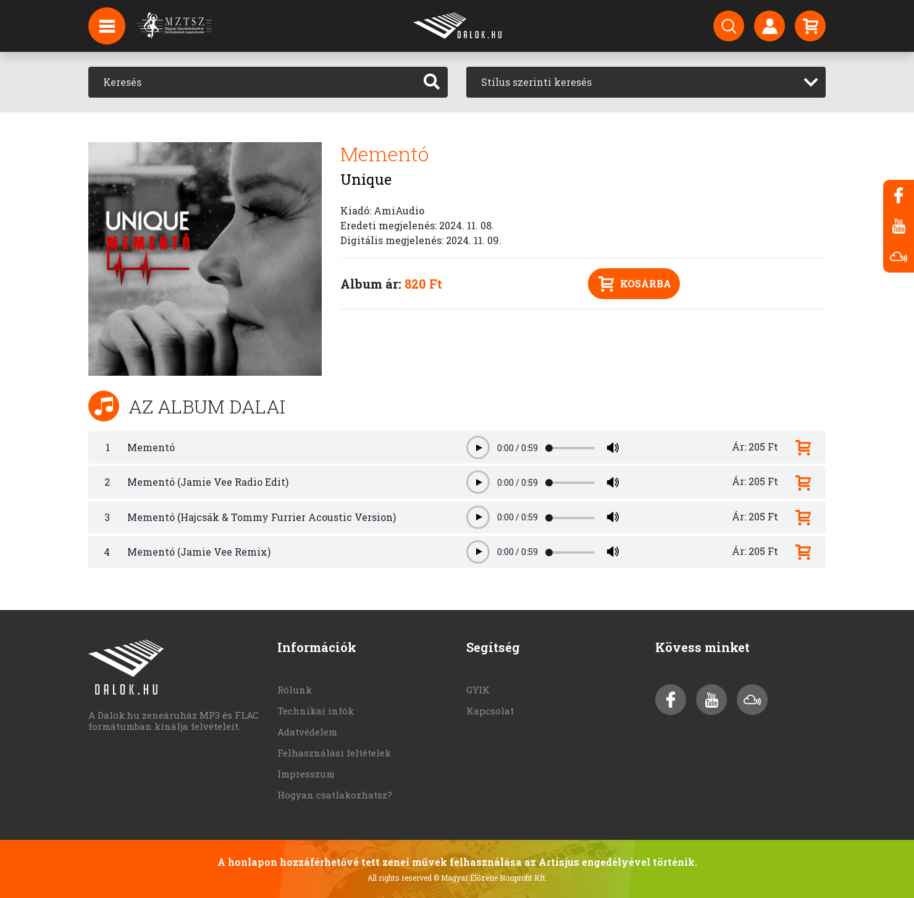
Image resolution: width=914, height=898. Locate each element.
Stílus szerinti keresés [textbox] (536, 81)
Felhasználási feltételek (334, 753)
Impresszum (306, 774)
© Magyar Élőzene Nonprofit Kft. (490, 878)
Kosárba (634, 284)
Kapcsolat (490, 711)
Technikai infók (315, 711)
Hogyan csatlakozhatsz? (334, 795)
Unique (366, 179)
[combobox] (646, 82)
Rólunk (294, 690)
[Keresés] (252, 82)
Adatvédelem (307, 732)
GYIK (478, 690)
